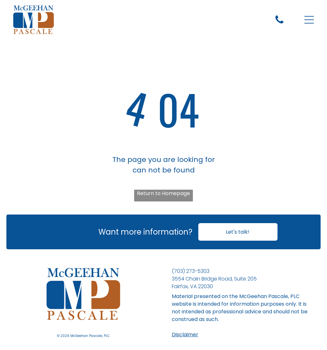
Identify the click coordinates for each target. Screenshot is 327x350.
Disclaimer (185, 334)
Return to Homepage (163, 193)
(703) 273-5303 (190, 271)
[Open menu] (309, 20)
